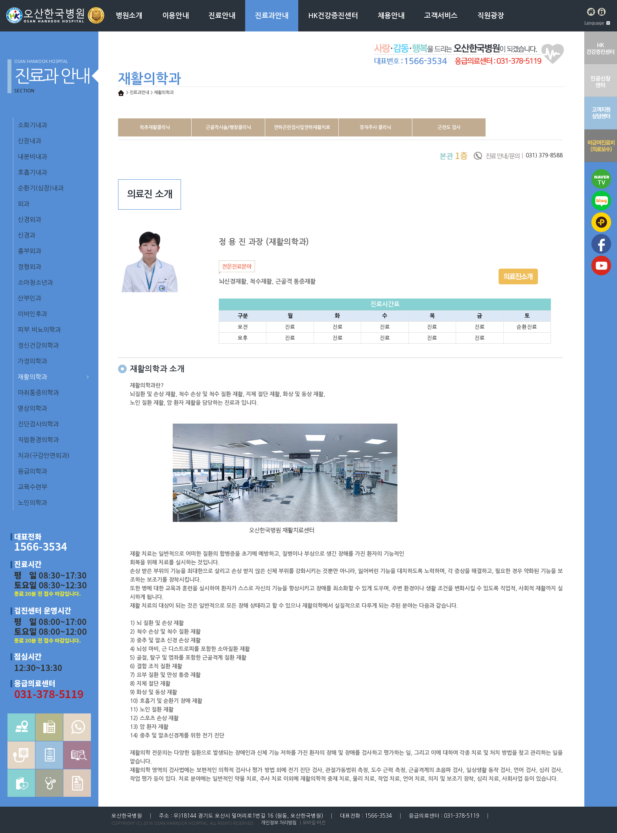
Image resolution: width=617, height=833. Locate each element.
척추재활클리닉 (155, 127)
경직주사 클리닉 (375, 127)
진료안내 (222, 15)
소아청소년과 (35, 282)
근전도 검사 (449, 127)
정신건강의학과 (38, 345)
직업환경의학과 (38, 440)
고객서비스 (441, 15)
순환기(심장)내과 (41, 188)
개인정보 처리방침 (279, 822)
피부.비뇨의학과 (39, 329)
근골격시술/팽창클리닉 (228, 127)
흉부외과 (29, 251)
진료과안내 (271, 15)
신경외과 (29, 219)
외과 (24, 204)
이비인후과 (32, 314)
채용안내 (391, 15)
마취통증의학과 (38, 392)
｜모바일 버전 (311, 822)
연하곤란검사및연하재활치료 (302, 127)
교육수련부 (32, 487)
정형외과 (29, 267)
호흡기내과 (32, 172)
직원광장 (490, 15)
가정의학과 (32, 361)
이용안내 (175, 15)
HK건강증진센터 (333, 15)
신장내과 (29, 141)
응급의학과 (32, 471)
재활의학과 (32, 377)
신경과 (26, 235)
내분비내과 (32, 156)
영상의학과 (32, 408)
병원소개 (129, 15)
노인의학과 (32, 502)
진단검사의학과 (38, 424)
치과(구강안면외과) (44, 455)
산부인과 (29, 298)
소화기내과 (32, 125)
